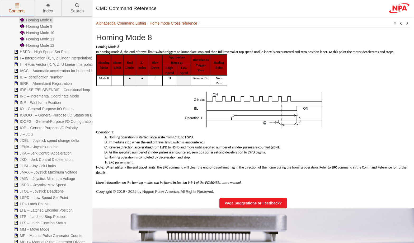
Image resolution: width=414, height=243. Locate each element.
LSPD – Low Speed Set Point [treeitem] (40, 197)
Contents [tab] (17, 8)
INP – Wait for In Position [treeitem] (37, 102)
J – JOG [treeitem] (23, 134)
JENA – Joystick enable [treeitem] (35, 147)
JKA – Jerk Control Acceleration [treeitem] (42, 153)
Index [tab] (48, 8)
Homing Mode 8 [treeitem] (35, 20)
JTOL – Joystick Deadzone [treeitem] (38, 191)
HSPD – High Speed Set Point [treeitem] (41, 52)
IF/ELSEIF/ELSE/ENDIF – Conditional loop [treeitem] (51, 90)
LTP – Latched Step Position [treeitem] (39, 216)
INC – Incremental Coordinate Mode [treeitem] (46, 96)
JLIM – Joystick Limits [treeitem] (34, 166)
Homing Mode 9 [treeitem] (35, 26)
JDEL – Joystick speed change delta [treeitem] (46, 140)
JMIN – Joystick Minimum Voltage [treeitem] (44, 178)
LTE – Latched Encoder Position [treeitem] (43, 210)
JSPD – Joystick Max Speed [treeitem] (39, 185)
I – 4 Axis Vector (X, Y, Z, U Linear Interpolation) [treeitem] (55, 64)
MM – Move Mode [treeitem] (31, 229)
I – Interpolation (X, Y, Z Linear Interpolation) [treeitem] (52, 58)
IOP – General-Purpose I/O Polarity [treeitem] (45, 128)
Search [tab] (77, 8)
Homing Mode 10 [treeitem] (36, 33)
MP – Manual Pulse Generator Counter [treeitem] (48, 235)
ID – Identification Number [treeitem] (38, 77)
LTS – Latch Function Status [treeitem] (39, 223)
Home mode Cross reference (173, 23)
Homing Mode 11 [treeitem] (36, 39)
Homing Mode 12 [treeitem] (36, 45)
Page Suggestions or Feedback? (253, 203)
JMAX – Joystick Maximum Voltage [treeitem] (45, 172)
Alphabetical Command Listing (121, 23)
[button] (395, 23)
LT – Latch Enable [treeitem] (31, 204)
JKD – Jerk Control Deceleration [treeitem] (43, 159)
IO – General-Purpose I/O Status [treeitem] (43, 109)
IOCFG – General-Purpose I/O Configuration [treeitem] (53, 121)
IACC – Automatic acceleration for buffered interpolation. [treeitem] (62, 71)
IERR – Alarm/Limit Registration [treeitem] (42, 83)
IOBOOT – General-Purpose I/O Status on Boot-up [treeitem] (58, 115)
